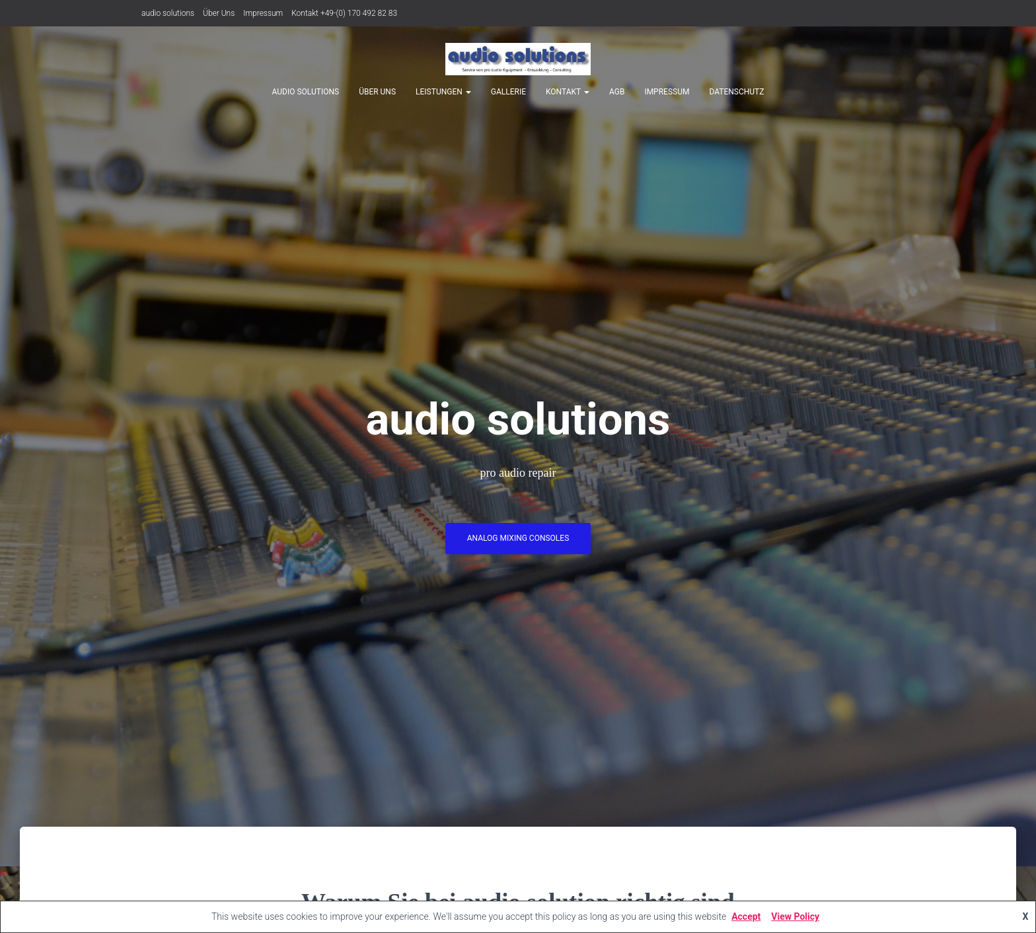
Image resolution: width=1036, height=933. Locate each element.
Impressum (263, 13)
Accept (745, 916)
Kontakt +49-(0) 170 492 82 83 (344, 13)
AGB (616, 91)
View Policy (795, 916)
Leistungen (443, 91)
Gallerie (508, 91)
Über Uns (219, 13)
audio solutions (167, 13)
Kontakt (567, 91)
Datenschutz (736, 91)
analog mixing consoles (518, 540)
